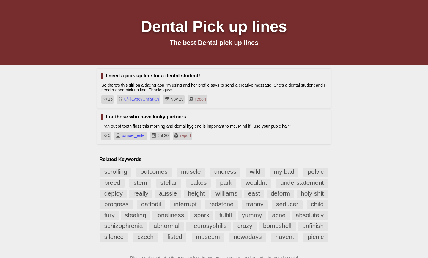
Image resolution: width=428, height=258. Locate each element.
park (226, 182)
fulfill (225, 215)
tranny (254, 204)
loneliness (170, 215)
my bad (284, 171)
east (254, 193)
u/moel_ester (134, 135)
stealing (135, 215)
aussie (168, 193)
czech (145, 236)
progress (116, 204)
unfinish (313, 225)
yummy (252, 215)
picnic (316, 236)
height (196, 193)
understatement (302, 182)
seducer (287, 204)
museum (208, 236)
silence (114, 236)
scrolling (115, 171)
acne (279, 215)
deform (280, 193)
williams (226, 193)
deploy (113, 193)
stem (140, 182)
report (200, 99)
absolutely (310, 215)
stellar (168, 182)
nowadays (248, 236)
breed (112, 182)
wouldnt (256, 182)
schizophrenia (123, 225)
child (317, 204)
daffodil (151, 204)
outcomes (154, 171)
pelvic (316, 171)
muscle (191, 171)
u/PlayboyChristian (141, 99)
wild (255, 171)
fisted (174, 236)
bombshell (277, 225)
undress (225, 171)
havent (284, 236)
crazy (244, 225)
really (140, 193)
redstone (221, 204)
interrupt (185, 204)
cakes (199, 182)
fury (109, 215)
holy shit (312, 193)
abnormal (166, 225)
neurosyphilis (208, 225)
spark (201, 215)
